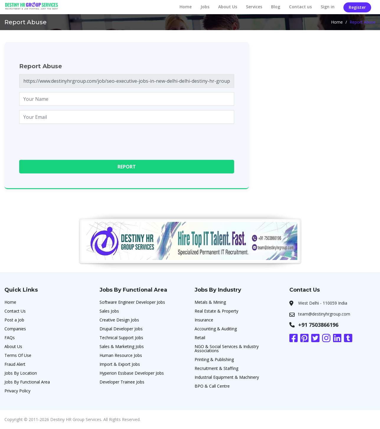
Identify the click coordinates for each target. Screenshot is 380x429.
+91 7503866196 (318, 324)
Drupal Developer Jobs (121, 329)
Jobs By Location (20, 373)
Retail (200, 337)
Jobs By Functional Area (27, 382)
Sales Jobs (109, 311)
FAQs (9, 337)
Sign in (328, 6)
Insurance (204, 320)
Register (357, 7)
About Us (227, 6)
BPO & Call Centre (212, 386)
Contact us (300, 6)
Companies (15, 329)
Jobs (204, 6)
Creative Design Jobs (119, 320)
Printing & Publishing (214, 359)
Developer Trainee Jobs (122, 382)
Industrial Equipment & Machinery (227, 377)
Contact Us (15, 311)
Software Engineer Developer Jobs (132, 302)
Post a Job (14, 320)
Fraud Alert (14, 364)
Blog (275, 6)
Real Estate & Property (216, 311)
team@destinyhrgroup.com (324, 314)
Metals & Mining (210, 302)
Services (254, 6)
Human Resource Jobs (121, 355)
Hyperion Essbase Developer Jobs (132, 373)
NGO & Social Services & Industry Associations (227, 348)
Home (186, 6)
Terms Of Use (17, 355)
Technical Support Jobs (121, 337)
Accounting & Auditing (216, 329)
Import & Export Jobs (120, 364)
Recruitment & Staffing (216, 368)
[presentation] (64, 139)
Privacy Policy (17, 391)
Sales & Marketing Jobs (122, 346)
